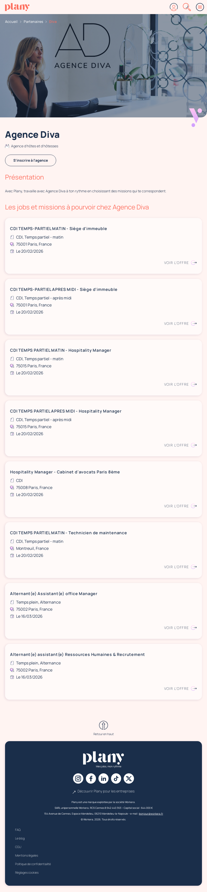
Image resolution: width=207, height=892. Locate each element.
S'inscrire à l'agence (30, 160)
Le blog (20, 839)
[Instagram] (75, 779)
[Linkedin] (103, 779)
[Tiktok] (117, 779)
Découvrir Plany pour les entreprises (103, 792)
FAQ (17, 831)
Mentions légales (26, 857)
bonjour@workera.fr (151, 815)
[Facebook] (89, 779)
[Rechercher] (187, 7)
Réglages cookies (27, 874)
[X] (131, 779)
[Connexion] (174, 7)
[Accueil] (17, 7)
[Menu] (200, 7)
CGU (18, 848)
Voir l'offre (180, 262)
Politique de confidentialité (33, 865)
